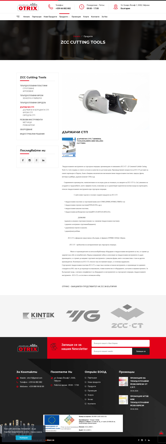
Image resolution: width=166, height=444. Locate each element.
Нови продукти (50, 17)
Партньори (36, 17)
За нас (90, 399)
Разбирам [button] (24, 438)
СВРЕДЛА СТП (29, 115)
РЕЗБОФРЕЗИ (29, 125)
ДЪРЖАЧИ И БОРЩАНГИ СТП (36, 110)
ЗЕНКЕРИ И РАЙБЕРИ (32, 98)
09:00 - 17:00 (73, 385)
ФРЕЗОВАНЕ (28, 91)
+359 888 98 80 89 (36, 386)
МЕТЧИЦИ (27, 122)
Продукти (63, 17)
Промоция (76, 17)
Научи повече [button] (36, 432)
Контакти (95, 17)
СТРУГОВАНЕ (28, 88)
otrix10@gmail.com (34, 378)
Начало (26, 17)
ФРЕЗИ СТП (28, 112)
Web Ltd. (48, 440)
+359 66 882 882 (63, 8)
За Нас (105, 17)
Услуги (86, 17)
